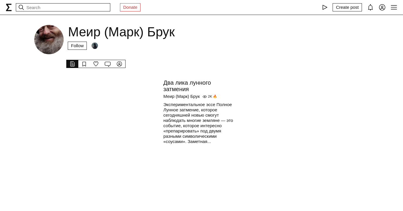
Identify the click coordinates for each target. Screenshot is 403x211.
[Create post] (347, 7)
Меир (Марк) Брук (181, 96)
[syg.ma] (9, 7)
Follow (77, 45)
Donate (130, 7)
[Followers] (95, 46)
